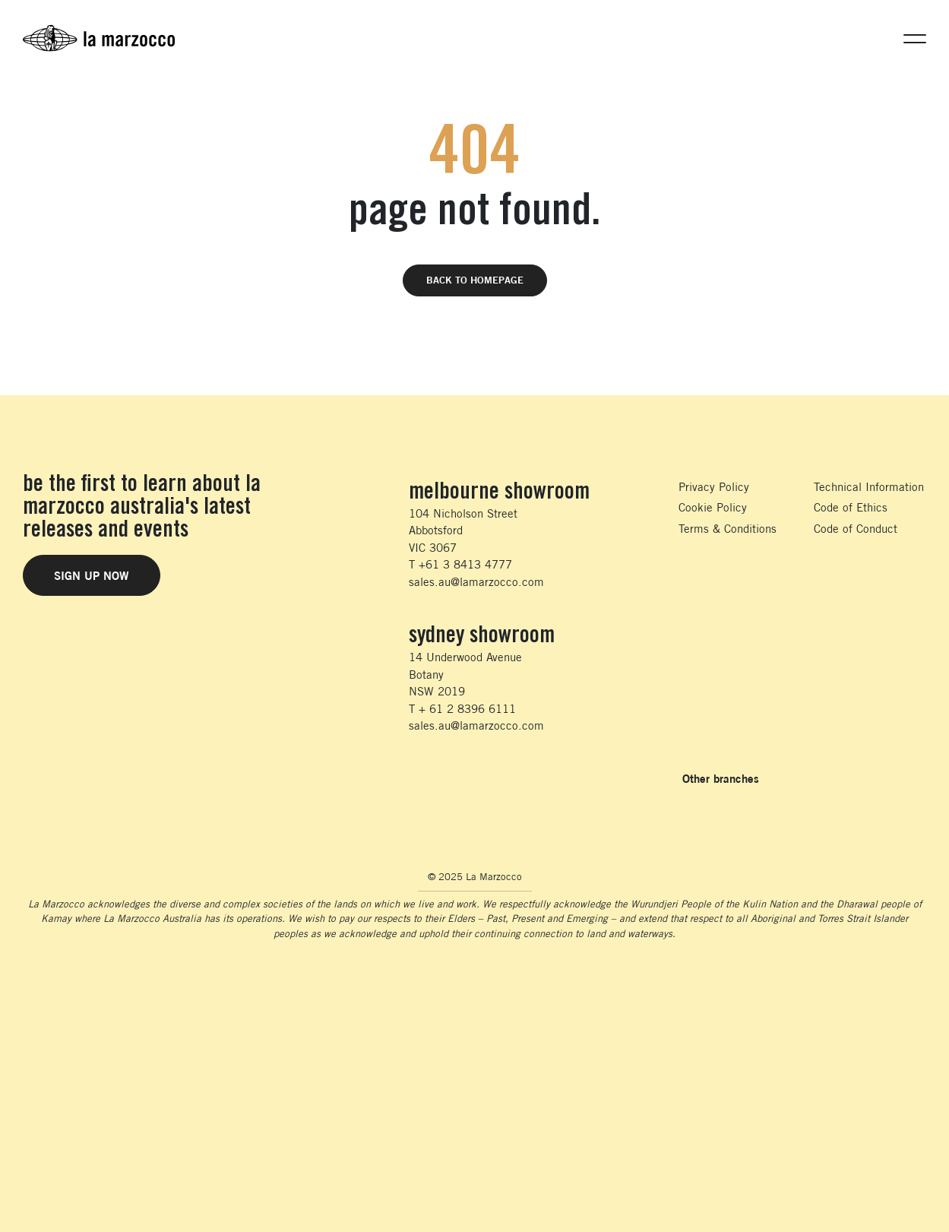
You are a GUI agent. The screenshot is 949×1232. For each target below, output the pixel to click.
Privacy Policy (714, 486)
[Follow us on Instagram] (446, 778)
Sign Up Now (91, 575)
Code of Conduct (855, 528)
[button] (914, 38)
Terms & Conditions (728, 528)
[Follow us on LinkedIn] (479, 778)
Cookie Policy (713, 507)
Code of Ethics (850, 507)
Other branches (720, 778)
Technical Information (869, 486)
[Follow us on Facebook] (414, 778)
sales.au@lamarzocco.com (476, 581)
